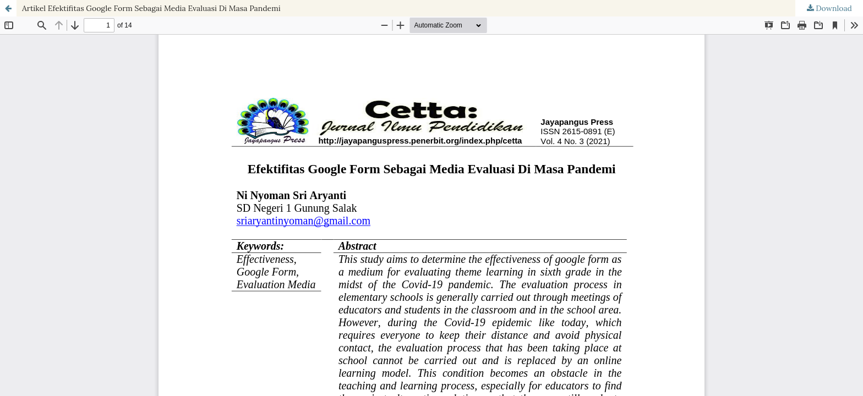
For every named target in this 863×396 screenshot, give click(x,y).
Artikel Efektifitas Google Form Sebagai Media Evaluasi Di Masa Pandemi (151, 8)
